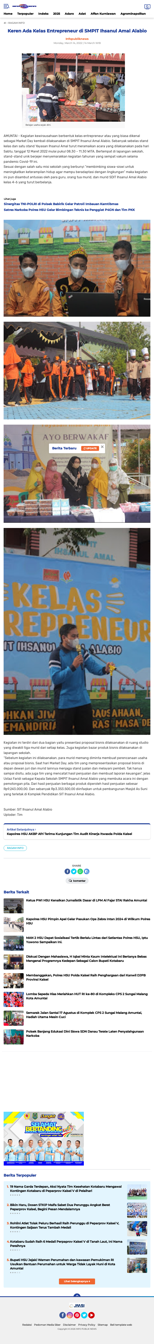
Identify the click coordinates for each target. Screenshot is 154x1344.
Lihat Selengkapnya (77, 1281)
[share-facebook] (67, 871)
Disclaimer (69, 1324)
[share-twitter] (74, 871)
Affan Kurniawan (103, 14)
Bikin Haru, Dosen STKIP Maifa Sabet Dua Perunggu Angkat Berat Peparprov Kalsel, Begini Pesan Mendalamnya (60, 1207)
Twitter (86, 1317)
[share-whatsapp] (80, 871)
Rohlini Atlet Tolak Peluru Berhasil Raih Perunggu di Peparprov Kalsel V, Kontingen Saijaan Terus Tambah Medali (64, 1225)
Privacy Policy (86, 1324)
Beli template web (121, 1324)
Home (8, 14)
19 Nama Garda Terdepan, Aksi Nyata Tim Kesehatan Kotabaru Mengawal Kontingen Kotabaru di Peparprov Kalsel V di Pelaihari (66, 1189)
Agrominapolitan (133, 14)
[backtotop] (77, 1297)
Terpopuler (25, 14)
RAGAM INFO (15, 847)
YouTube (94, 1317)
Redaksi (27, 1324)
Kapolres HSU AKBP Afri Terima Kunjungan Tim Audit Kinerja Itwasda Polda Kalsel (69, 834)
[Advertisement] (77, 1083)
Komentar (77, 880)
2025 (56, 14)
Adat (82, 14)
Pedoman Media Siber (47, 1324)
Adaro (69, 14)
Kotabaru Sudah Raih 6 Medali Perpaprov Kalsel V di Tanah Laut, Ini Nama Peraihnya (66, 1244)
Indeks (43, 14)
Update (90, 448)
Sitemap (103, 1324)
